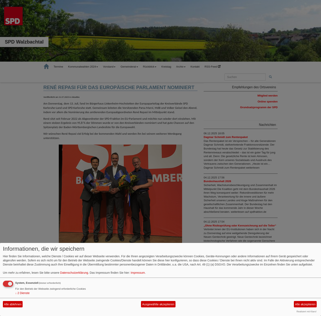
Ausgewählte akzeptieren (158, 304)
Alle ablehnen (13, 304)
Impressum (138, 272)
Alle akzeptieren (305, 304)
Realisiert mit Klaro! (306, 311)
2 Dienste (22, 293)
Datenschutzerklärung (74, 272)
